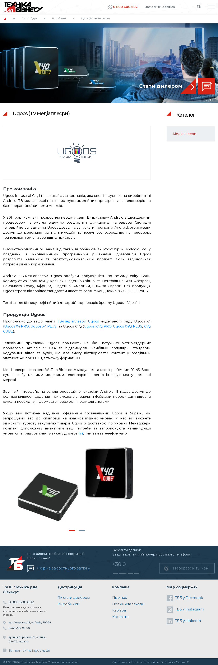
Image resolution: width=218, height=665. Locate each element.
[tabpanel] (77, 484)
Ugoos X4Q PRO (97, 326)
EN (199, 7)
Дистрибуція (29, 18)
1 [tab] (72, 530)
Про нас (119, 597)
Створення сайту (123, 662)
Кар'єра (119, 610)
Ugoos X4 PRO (16, 326)
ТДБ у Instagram (185, 609)
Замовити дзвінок (160, 7)
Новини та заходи (128, 604)
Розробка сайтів (148, 662)
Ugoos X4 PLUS (43, 326)
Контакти (120, 617)
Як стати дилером (74, 597)
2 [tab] (82, 530)
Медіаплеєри (184, 134)
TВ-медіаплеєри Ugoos (78, 321)
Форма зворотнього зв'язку (63, 568)
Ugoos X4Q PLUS (127, 326)
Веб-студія (168, 662)
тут (80, 433)
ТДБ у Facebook (185, 598)
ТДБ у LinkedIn (184, 621)
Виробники (59, 18)
